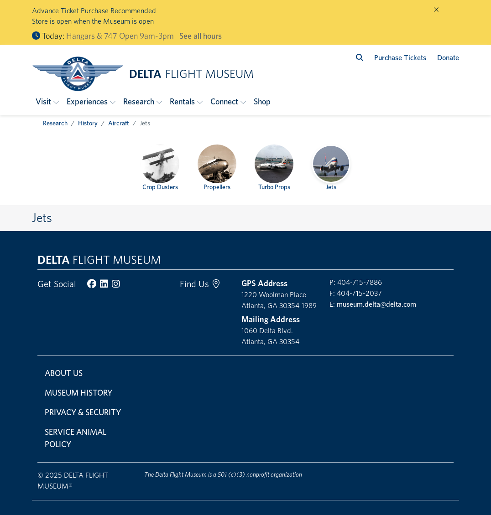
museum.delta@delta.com (376, 304)
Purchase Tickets (400, 57)
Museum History (78, 392)
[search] (359, 57)
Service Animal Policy (75, 438)
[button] (47, 101)
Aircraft (118, 123)
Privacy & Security (83, 412)
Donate (448, 57)
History (88, 123)
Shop (262, 101)
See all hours (200, 36)
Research (55, 123)
